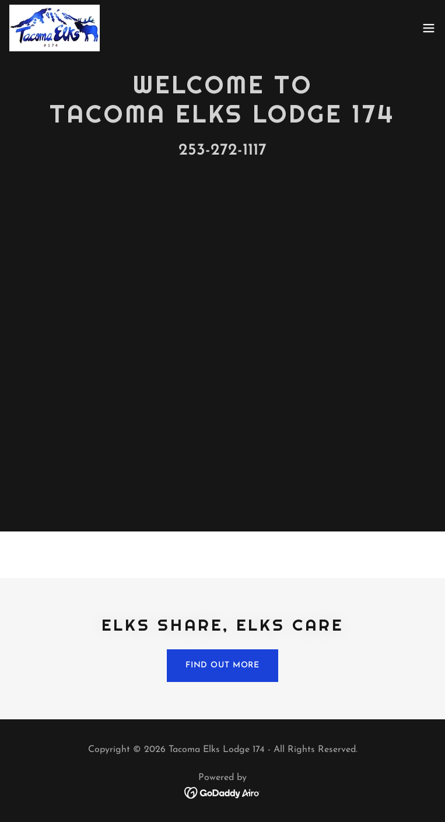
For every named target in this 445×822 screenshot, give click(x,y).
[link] (54, 28)
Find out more (222, 665)
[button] (428, 28)
